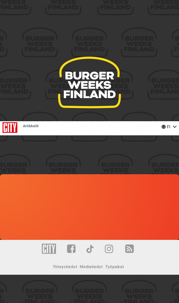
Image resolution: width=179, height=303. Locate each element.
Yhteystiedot (65, 266)
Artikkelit (31, 126)
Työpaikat (114, 266)
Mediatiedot (91, 266)
